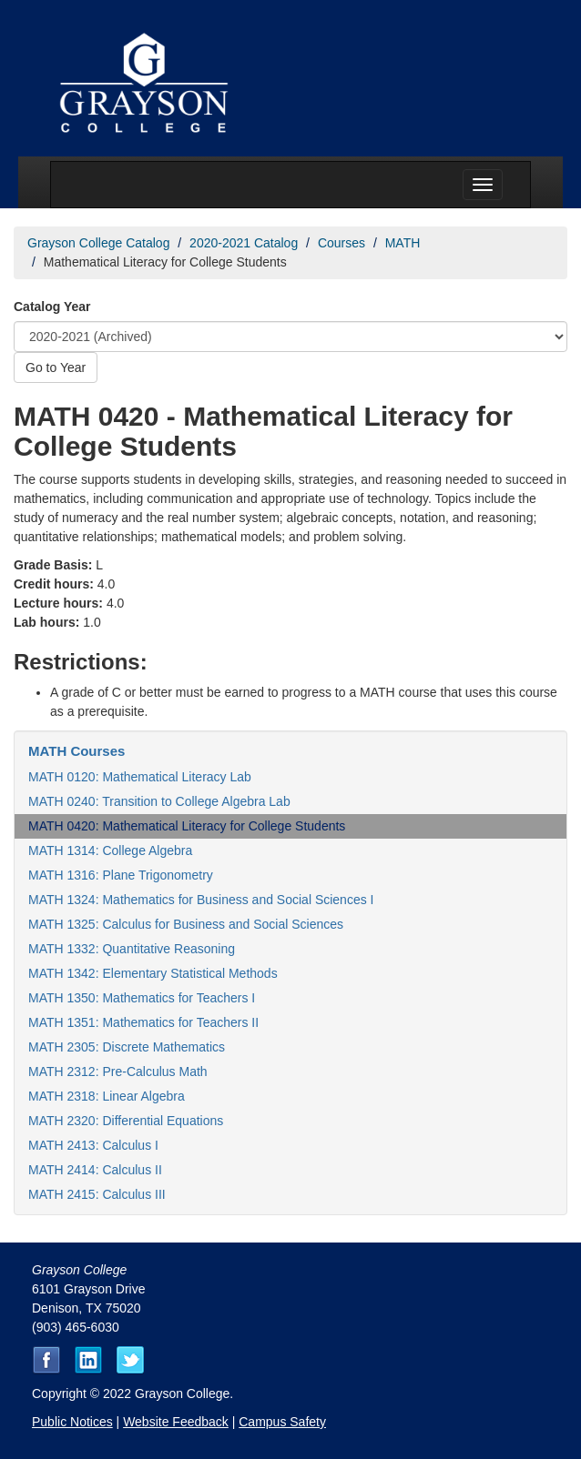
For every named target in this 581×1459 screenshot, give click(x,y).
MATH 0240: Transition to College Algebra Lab (159, 801)
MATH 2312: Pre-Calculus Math (118, 1071)
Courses (341, 243)
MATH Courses (76, 751)
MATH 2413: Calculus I (93, 1145)
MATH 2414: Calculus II (95, 1169)
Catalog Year (52, 306)
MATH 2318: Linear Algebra (106, 1096)
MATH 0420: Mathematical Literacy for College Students (186, 826)
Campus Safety (282, 1421)
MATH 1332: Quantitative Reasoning (131, 948)
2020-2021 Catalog (243, 243)
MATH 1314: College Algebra (110, 850)
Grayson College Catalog (98, 243)
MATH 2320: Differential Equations (125, 1120)
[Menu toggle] (483, 184)
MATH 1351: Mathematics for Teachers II (143, 1022)
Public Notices (72, 1421)
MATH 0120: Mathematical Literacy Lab (139, 777)
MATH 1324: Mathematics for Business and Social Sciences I (200, 899)
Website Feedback (176, 1421)
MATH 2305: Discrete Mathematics (126, 1047)
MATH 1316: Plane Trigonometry (120, 875)
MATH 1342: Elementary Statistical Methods (153, 973)
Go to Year (55, 367)
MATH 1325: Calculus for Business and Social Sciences (185, 924)
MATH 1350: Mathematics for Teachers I (141, 998)
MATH (403, 243)
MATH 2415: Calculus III (97, 1194)
